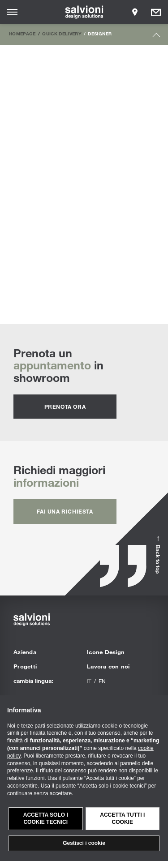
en (102, 681)
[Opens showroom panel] (135, 12)
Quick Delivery (62, 33)
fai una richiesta (65, 511)
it (89, 681)
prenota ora (65, 406)
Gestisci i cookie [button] (84, 843)
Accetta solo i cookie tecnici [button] (45, 819)
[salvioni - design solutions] (84, 12)
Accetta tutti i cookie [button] (122, 819)
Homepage (22, 33)
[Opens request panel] (156, 12)
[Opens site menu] (12, 12)
